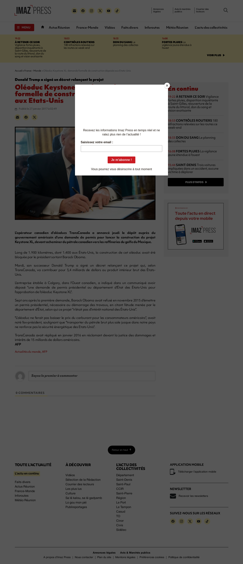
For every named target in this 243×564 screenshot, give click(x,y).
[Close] (167, 85)
